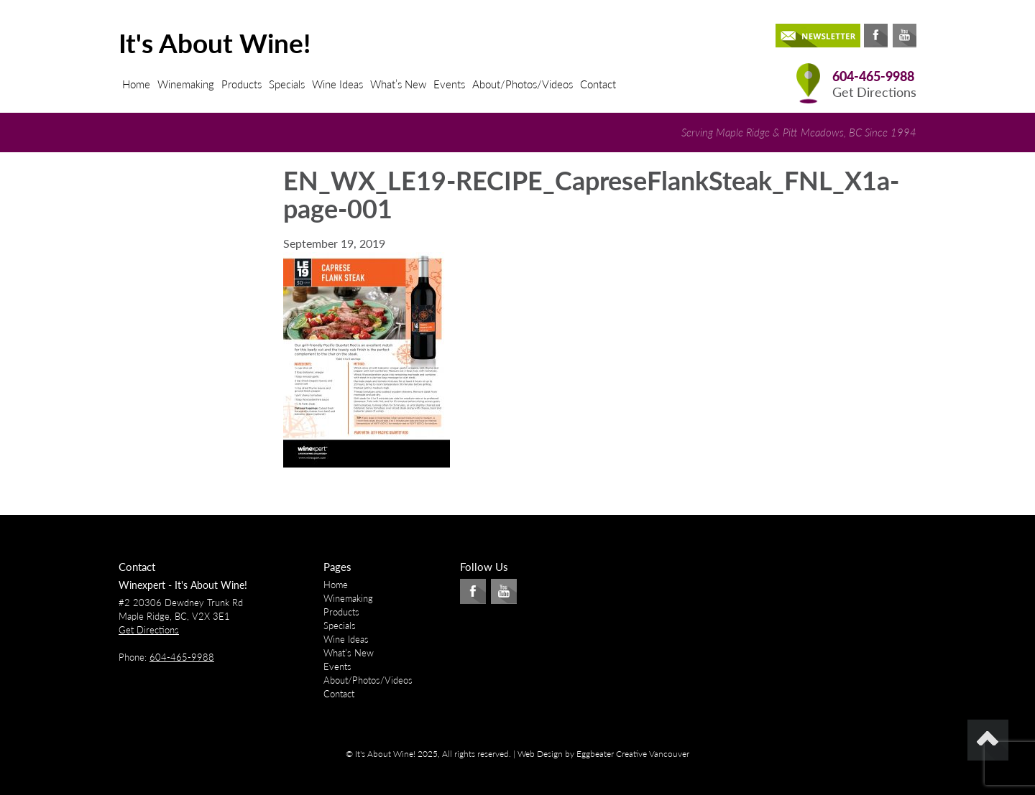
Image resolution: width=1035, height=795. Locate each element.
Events (449, 84)
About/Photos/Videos (522, 84)
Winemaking (185, 84)
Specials (287, 84)
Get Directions (874, 92)
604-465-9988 (873, 76)
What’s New (398, 84)
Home (136, 84)
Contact (598, 84)
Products (241, 84)
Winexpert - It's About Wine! (183, 585)
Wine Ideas (337, 84)
